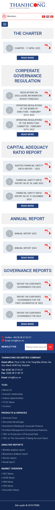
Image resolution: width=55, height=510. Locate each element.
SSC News (7, 473)
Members (9, 16)
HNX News (7, 482)
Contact (6, 406)
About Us (6, 390)
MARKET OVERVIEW (11, 468)
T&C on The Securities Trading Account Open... (25, 438)
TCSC (4, 385)
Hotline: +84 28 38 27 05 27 (18, 337)
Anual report (8, 462)
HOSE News (7, 477)
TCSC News (8, 402)
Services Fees (9, 418)
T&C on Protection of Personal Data (19, 434)
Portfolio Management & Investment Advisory (24, 430)
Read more (27, 58)
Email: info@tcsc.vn (14, 340)
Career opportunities (12, 398)
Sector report (8, 458)
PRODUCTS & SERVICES (14, 413)
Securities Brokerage (12, 422)
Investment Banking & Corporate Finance (22, 426)
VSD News (7, 486)
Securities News (10, 490)
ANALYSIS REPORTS (12, 444)
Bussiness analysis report (14, 454)
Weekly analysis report (13, 450)
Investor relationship (12, 394)
